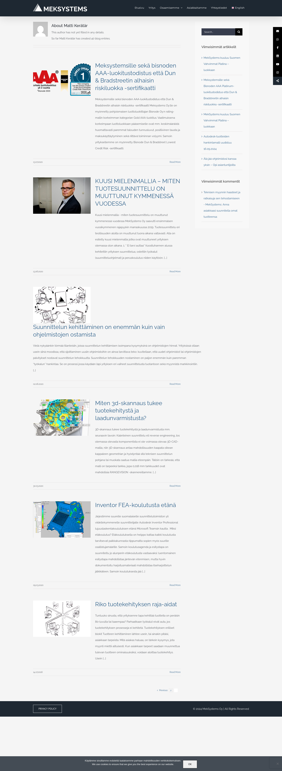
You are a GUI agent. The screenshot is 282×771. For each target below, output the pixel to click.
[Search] (238, 31)
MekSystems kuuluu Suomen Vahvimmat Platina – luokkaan (222, 64)
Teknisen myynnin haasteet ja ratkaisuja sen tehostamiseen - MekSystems (222, 198)
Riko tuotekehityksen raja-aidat (136, 604)
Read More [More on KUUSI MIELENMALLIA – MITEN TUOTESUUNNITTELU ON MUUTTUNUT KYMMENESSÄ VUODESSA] (175, 271)
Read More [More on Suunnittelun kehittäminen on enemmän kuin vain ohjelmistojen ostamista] (175, 384)
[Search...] (218, 31)
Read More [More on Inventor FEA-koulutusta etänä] (175, 585)
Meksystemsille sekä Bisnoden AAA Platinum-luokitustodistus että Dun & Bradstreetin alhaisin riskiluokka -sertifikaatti (220, 92)
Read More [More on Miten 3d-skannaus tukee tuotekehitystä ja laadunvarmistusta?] (175, 486)
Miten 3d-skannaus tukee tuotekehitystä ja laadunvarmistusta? (128, 410)
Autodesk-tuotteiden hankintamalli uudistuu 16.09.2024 (218, 142)
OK (190, 764)
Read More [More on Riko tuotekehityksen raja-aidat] (175, 672)
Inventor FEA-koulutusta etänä (135, 505)
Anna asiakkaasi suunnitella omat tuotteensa (220, 210)
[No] (277, 763)
